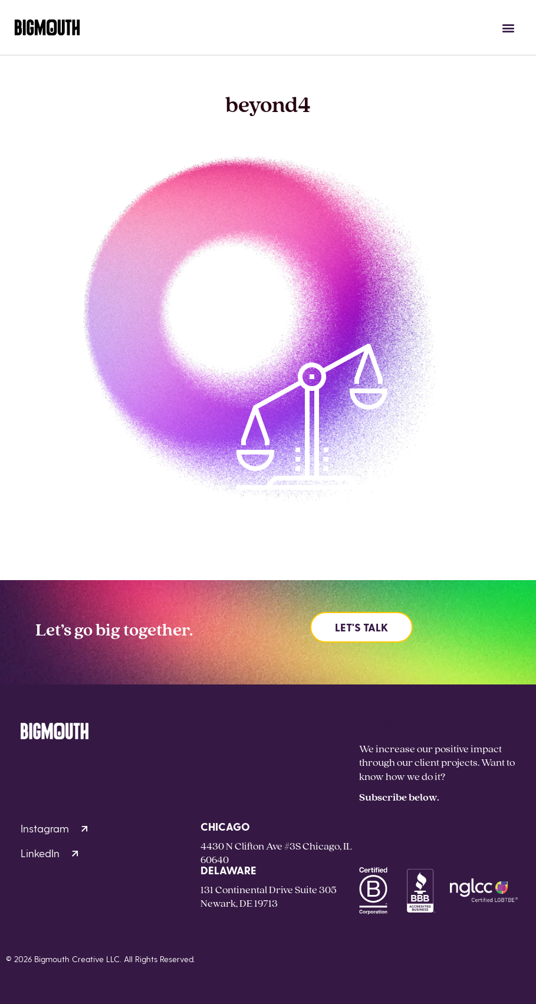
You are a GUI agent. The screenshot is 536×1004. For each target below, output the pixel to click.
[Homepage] (47, 27)
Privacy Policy (225, 959)
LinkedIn (49, 853)
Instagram (54, 828)
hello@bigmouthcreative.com (428, 726)
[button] (508, 27)
